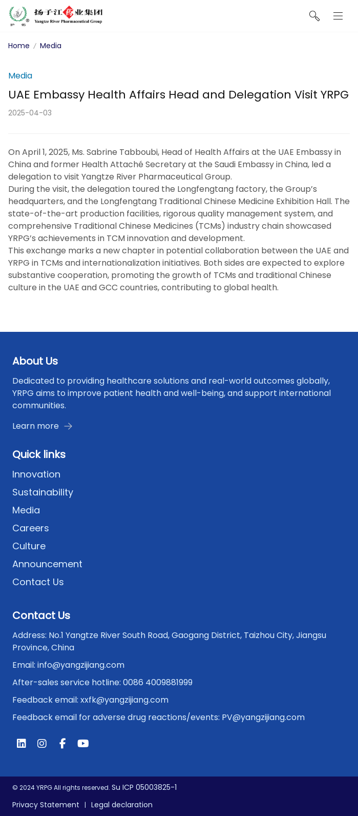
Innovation (36, 474)
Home (19, 46)
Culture (29, 546)
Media (50, 46)
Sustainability (42, 492)
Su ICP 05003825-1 (144, 787)
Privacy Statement (45, 805)
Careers (30, 528)
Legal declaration (122, 805)
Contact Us (38, 581)
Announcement (47, 564)
